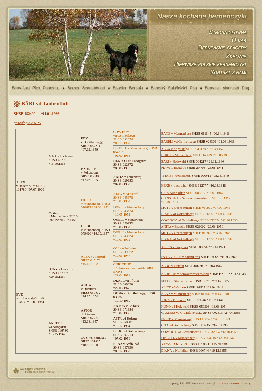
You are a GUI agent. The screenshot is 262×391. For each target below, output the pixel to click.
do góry (246, 383)
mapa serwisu (230, 383)
